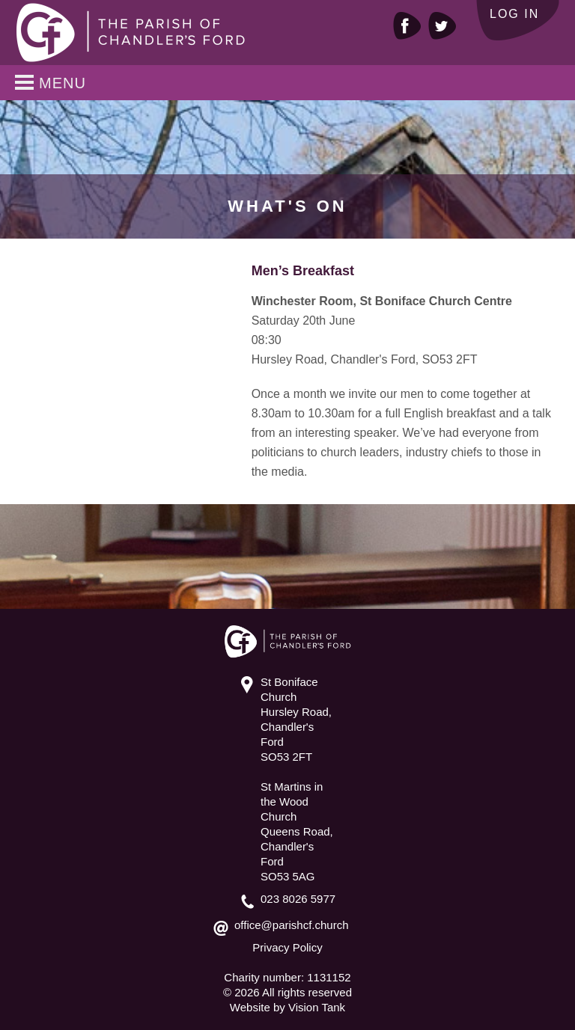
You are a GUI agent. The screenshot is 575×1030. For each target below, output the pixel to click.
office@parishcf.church (291, 925)
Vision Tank (316, 1007)
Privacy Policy (287, 947)
